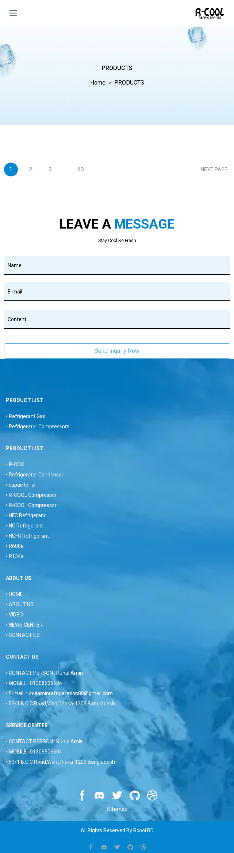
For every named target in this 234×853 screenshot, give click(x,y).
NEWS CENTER (26, 625)
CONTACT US (24, 635)
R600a (16, 546)
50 (80, 169)
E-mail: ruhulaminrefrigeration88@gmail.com (61, 693)
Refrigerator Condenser (36, 475)
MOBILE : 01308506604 (35, 683)
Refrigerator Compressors (39, 426)
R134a (16, 556)
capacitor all (23, 485)
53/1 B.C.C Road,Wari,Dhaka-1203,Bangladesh (62, 703)
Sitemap (117, 809)
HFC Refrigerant (27, 515)
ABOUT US (21, 604)
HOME (16, 594)
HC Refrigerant (26, 526)
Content (17, 319)
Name (15, 265)
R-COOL (18, 464)
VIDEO (16, 615)
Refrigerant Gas (27, 416)
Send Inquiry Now (117, 350)
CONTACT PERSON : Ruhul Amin (46, 673)
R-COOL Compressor (33, 495)
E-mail (15, 292)
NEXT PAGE (214, 169)
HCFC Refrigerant (29, 536)
